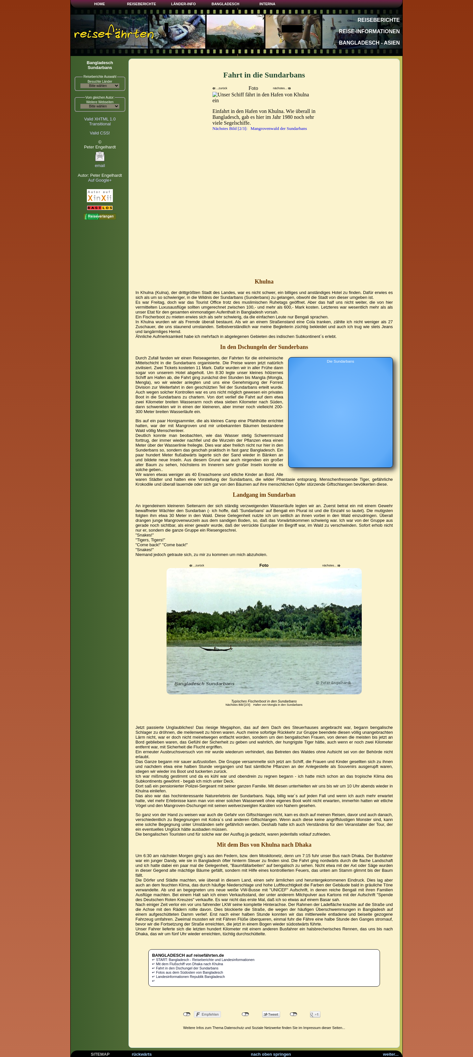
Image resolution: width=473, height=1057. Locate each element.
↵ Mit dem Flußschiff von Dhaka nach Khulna (187, 964)
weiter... (391, 1054)
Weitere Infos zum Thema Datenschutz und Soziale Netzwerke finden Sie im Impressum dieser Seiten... (264, 1028)
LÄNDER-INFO (183, 4)
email (100, 163)
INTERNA (268, 4)
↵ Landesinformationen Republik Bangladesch (188, 977)
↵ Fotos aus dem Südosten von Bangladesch (187, 972)
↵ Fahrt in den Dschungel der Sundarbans (185, 968)
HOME (99, 4)
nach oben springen (271, 1054)
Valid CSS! (100, 133)
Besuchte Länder (100, 81)
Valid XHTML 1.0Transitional (100, 121)
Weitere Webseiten (100, 102)
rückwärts (142, 1054)
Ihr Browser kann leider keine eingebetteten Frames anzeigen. (264, 179)
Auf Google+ (100, 180)
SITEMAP (100, 1054)
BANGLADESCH (225, 4)
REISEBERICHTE (141, 4)
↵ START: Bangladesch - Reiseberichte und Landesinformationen (203, 960)
